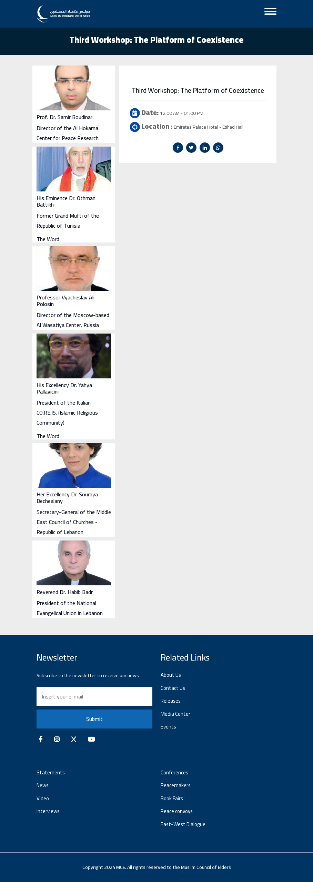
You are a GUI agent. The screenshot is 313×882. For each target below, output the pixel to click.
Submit (94, 719)
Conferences (174, 772)
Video (43, 798)
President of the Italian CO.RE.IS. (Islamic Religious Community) (67, 412)
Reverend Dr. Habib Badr (65, 592)
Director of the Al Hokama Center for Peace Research (68, 133)
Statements (51, 772)
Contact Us (173, 688)
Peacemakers (176, 785)
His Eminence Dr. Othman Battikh (66, 201)
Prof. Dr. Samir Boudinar (64, 117)
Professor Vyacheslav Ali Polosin (65, 300)
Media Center (175, 714)
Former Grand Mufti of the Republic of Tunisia (68, 220)
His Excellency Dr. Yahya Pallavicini (64, 388)
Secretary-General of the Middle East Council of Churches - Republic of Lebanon (74, 522)
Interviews (48, 811)
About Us (171, 675)
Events (168, 727)
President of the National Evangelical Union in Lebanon (70, 608)
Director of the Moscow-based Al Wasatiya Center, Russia (73, 320)
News (43, 785)
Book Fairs (172, 798)
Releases (171, 701)
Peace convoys (177, 811)
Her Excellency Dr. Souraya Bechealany (67, 497)
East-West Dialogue (183, 824)
